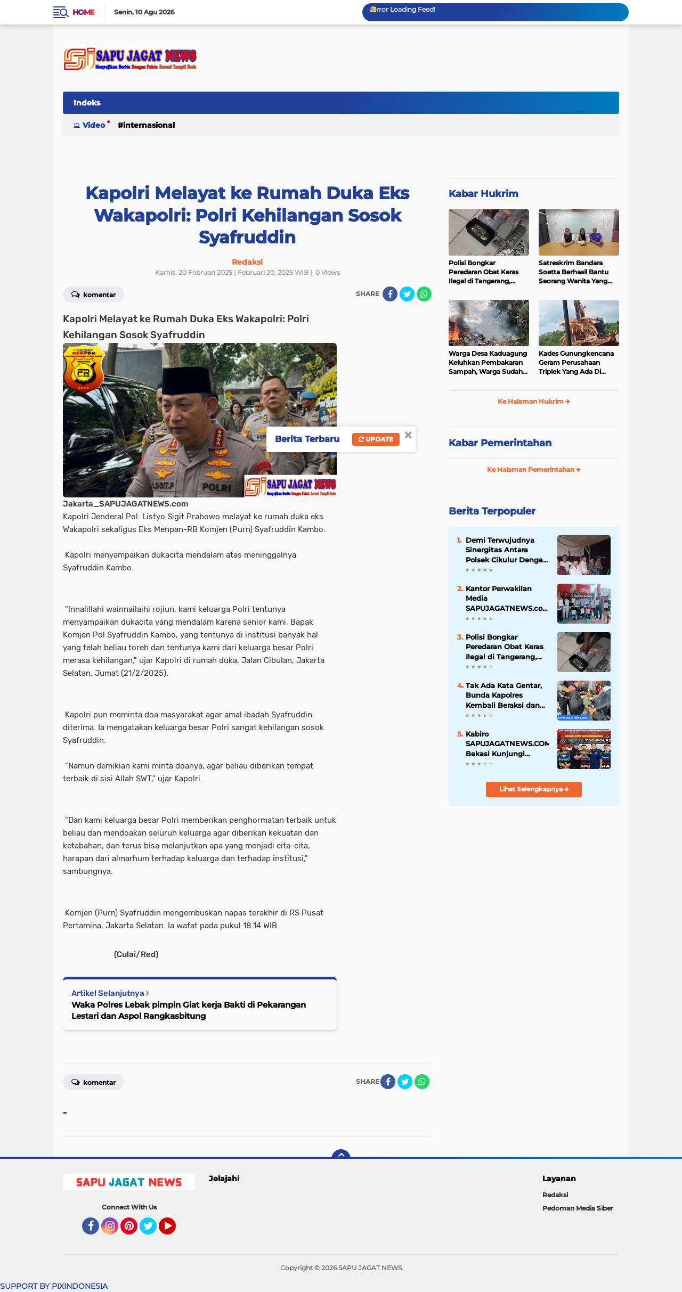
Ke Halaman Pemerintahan (534, 469)
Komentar (93, 294)
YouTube (175, 1230)
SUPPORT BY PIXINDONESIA (54, 1286)
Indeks (87, 103)
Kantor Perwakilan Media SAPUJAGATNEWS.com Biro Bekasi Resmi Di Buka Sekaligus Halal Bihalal (507, 598)
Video (94, 125)
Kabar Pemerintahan (500, 443)
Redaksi (555, 1195)
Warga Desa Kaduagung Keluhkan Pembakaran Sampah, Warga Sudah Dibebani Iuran (488, 362)
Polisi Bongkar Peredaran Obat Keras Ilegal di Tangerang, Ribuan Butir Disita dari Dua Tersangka (486, 272)
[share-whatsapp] (424, 294)
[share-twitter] (407, 294)
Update (376, 439)
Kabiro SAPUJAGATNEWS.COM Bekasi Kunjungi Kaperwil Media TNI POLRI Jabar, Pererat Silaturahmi (507, 744)
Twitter (153, 1230)
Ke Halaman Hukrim (534, 401)
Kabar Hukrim (483, 194)
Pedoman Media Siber (577, 1208)
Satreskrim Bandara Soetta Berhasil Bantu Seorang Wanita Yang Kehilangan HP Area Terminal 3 (573, 272)
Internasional (149, 125)
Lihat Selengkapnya (534, 789)
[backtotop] (341, 1158)
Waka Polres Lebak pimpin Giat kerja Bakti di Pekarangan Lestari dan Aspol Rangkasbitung (188, 1010)
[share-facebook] (390, 294)
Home (83, 12)
